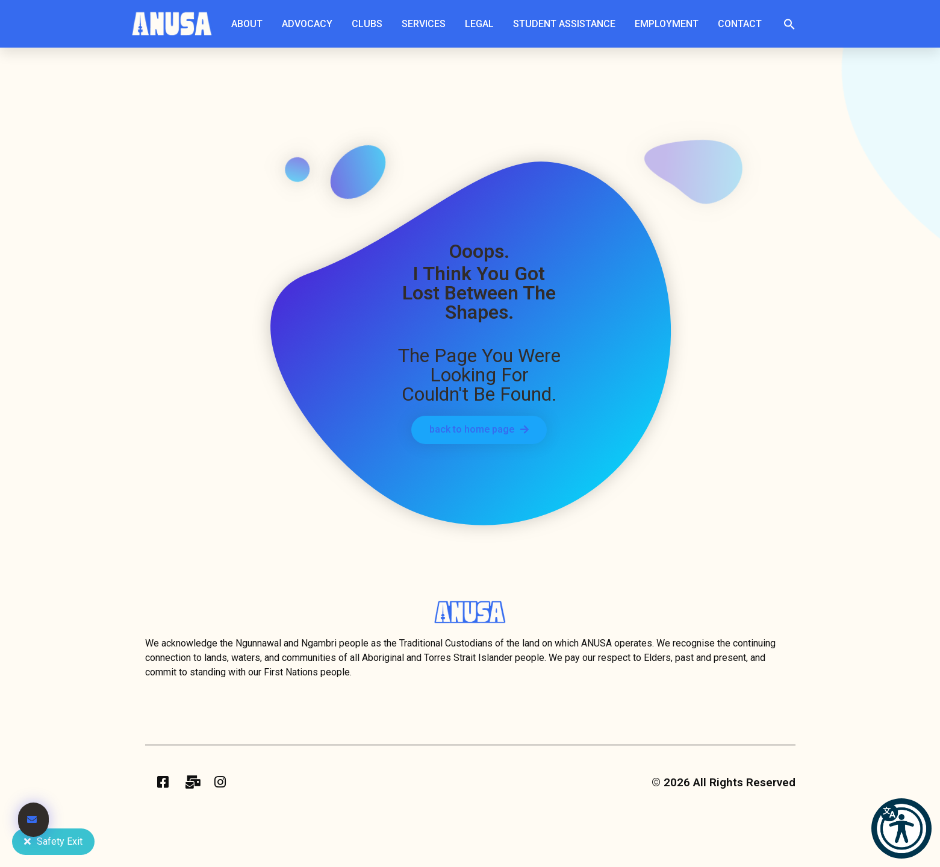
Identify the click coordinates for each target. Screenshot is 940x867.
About (250, 24)
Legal (482, 24)
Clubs (370, 24)
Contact (740, 24)
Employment (670, 24)
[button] (789, 24)
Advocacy (310, 24)
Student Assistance (567, 24)
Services (427, 24)
